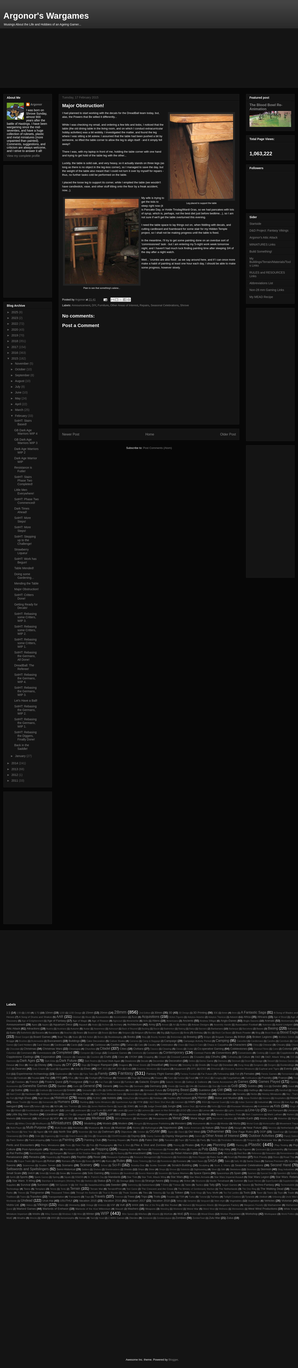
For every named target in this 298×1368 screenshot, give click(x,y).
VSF (112, 1205)
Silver (214, 1169)
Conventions (223, 1052)
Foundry (267, 1077)
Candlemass (257, 1041)
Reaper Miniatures (161, 1153)
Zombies (180, 1217)
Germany (155, 1086)
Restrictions (182, 1157)
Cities (123, 1048)
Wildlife (36, 1213)
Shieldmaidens (112, 1169)
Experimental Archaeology (32, 1073)
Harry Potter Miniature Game (108, 1094)
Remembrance (287, 1153)
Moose (213, 1123)
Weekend (178, 1209)
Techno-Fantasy (264, 1184)
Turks (192, 1196)
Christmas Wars (52, 1048)
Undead (27, 1200)
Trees (131, 1196)
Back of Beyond (130, 1029)
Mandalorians (189, 1114)
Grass (32, 1090)
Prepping (101, 1149)
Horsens (266, 1098)
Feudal (35, 1077)
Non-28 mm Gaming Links (266, 290)
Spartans (252, 1173)
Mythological (152, 1127)
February (21, 415)
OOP (263, 1131)
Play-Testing (281, 1145)
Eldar (77, 1069)
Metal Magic (198, 1118)
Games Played (269, 1081)
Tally (212, 1184)
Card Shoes (43, 1044)
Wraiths (21, 1217)
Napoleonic (170, 1127)
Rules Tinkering (140, 1161)
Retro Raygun (199, 1157)
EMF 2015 (102, 1069)
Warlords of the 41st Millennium (93, 1208)
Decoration (175, 1060)
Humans (64, 1102)
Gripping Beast (178, 1090)
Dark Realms (91, 1061)
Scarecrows (28, 1165)
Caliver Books (117, 1040)
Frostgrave (75, 1081)
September (22, 375)
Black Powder (243, 1032)
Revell (231, 1157)
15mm (89, 1012)
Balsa (192, 1029)
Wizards (156, 1214)
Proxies (194, 1149)
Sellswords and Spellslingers (27, 1169)
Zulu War (214, 1217)
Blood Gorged (22, 1037)
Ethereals (215, 1069)
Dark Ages (27, 1060)
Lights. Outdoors (236, 1110)
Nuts (95, 1132)
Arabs (95, 1025)
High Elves (24, 1098)
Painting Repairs (116, 1140)
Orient (62, 1136)
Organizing (49, 1136)
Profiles (182, 1149)
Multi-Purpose (36, 1127)
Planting (240, 1145)
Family (103, 1073)
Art (174, 1025)
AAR (59, 1016)
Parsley (192, 1140)
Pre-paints (84, 1149)
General (89, 1086)
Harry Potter (83, 1094)
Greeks (71, 1090)
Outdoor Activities (261, 1136)
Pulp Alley (224, 1149)
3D (170, 1012)
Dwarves (20, 1068)
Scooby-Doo (138, 1165)
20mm (103, 1012)
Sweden (116, 1184)
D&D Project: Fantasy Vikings (268, 230)
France (282, 1077)
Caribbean (100, 1044)
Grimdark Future (153, 1090)
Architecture (134, 1024)
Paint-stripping (37, 1140)
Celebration (166, 1044)
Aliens (156, 1020)
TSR (181, 1196)
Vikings (42, 1204)
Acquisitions (150, 1016)
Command (26, 1052)
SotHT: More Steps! (22, 519)
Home (149, 434)
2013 (15, 769)
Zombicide (147, 1218)
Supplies (11, 1184)
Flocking (145, 1077)
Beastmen (93, 1033)
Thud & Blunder (110, 1193)
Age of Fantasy (56, 1020)
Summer (238, 1180)
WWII (53, 1218)
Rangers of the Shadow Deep (81, 1153)
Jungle (172, 1106)
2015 (15, 358)
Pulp (205, 1149)
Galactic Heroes (174, 1082)
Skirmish (266, 1169)
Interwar (277, 1102)
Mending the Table (26, 583)
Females (249, 1073)
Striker (187, 1180)
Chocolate (15, 1049)
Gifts (191, 1086)
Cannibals (284, 1041)
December (158, 1060)
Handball (283, 1090)
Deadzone (130, 1060)
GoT (8, 1090)
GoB (234, 1086)
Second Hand (280, 1165)
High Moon (44, 1098)
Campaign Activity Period (197, 1040)
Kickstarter (263, 1106)
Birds (186, 1032)
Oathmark (108, 1131)
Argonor (36, 104)
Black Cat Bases (223, 1033)
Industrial (263, 1102)
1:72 (36, 1012)
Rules (120, 1161)
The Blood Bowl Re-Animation (265, 107)
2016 (15, 352)
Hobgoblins (143, 1098)
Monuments (199, 1123)
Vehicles (269, 1200)
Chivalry (280, 1044)
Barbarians (217, 1028)
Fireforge (107, 1077)
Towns (270, 1193)
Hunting (84, 1102)
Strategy (174, 1180)
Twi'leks (215, 1196)
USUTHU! (66, 1200)
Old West (194, 1131)
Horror (202, 1098)
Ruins (109, 1161)
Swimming (133, 1185)
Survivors (43, 1184)
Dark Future (68, 1060)
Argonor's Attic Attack (263, 237)
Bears (80, 1032)
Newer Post (70, 434)
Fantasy (125, 1073)
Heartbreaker (225, 1094)
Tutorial (202, 1197)
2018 (15, 341)
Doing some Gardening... (24, 575)
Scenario (67, 1165)
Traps (87, 1197)
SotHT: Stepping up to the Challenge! (25, 540)
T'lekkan (177, 1185)
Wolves (193, 1214)
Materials (26, 1118)
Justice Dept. (188, 1106)
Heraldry (241, 1094)
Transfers (36, 1196)
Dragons (123, 1064)
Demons (222, 1060)
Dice (21, 1064)
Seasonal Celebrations (165, 305)
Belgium (139, 1032)
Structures (200, 1181)
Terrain (75, 1188)
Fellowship (223, 1073)
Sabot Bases (197, 1161)
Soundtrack (129, 1173)
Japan (120, 1106)
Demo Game (206, 1060)
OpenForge (278, 1132)
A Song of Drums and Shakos (35, 1016)
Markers (291, 1114)
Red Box (242, 1153)
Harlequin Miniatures (50, 1094)
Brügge (10, 1040)
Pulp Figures (244, 1149)
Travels (99, 1196)
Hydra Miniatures (103, 1102)
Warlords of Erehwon (56, 1208)
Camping (222, 1040)
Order (38, 1136)
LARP (109, 1110)
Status (101, 1180)
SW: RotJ (79, 1185)
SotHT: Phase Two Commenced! (26, 500)
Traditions (11, 1197)
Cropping (148, 1056)
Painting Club (92, 1140)
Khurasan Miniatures (242, 1106)
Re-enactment (137, 1153)
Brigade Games (224, 1036)
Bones (100, 1037)
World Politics (288, 1214)
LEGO (183, 1110)
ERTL (193, 1069)
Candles (271, 1041)
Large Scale (96, 1110)
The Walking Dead (272, 1188)
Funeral (116, 1082)
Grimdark (134, 1090)
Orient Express (76, 1136)
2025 (15, 312)
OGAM (154, 1131)
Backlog (145, 1029)
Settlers (85, 1169)
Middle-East (266, 1118)
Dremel (174, 1064)
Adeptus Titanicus (217, 1017)
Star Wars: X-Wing (23, 1180)
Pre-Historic (69, 1149)
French (34, 1081)
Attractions (33, 1028)
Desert (248, 1061)
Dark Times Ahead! (21, 510)
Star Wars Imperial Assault (228, 1177)
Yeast (101, 1218)
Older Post (228, 434)
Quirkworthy (276, 1149)
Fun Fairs (104, 1082)
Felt (237, 1073)
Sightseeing (200, 1169)
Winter (90, 1213)
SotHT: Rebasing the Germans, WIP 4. (25, 678)
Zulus (230, 1217)
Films (81, 1077)
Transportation (56, 1196)
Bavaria (40, 1032)
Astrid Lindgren (284, 1024)
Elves (87, 1068)
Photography (106, 1145)
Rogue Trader (24, 1161)
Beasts (105, 1033)
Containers (152, 1052)
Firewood (122, 1077)
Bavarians (54, 1032)
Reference (256, 1153)
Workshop (251, 1213)
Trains (23, 1197)
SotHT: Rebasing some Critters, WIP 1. (25, 643)
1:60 (27, 1012)
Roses (89, 1161)
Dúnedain (228, 1064)
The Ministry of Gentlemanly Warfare (196, 1189)
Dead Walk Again (110, 1060)
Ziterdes (133, 1217)
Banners (203, 1029)
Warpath (119, 1209)
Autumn (74, 1028)
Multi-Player (16, 1128)
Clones (179, 1049)
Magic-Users (147, 1114)
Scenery (86, 1165)
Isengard (11, 1106)
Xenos (82, 1217)
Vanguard (205, 1201)
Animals (269, 1020)
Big (162, 1032)
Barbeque (233, 1029)
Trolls (156, 1196)
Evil (8, 1073)
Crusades (199, 1056)
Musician (120, 1127)
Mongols (138, 1123)
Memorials (142, 1118)
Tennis (53, 1189)
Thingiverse (37, 1192)
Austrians (61, 1029)
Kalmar (203, 1106)
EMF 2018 (117, 1069)
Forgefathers (234, 1077)
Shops (162, 1169)
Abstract (77, 1017)
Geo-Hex (124, 1086)
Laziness (145, 1110)
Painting (68, 1140)
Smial (42, 1173)
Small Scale (13, 1173)
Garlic (76, 1086)
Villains (61, 1205)
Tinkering (157, 1193)
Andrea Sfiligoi (208, 1020)
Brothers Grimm (286, 1037)
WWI (43, 1217)
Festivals (22, 1077)
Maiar (175, 1114)
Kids (277, 1106)
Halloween (269, 1090)
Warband (186, 1205)
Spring (56, 1177)
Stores (138, 1181)
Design (259, 1060)
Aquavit (83, 1024)
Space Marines (180, 1173)
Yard (92, 1218)
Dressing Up (188, 1065)
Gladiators (203, 1086)
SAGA (212, 1161)
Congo (98, 1052)
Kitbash (18, 1110)
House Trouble (19, 1102)
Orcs (25, 1136)
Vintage (89, 1205)
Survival (25, 1184)
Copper (272, 1053)
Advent (234, 1016)
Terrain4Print (114, 1188)
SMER (31, 1173)
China (256, 1045)
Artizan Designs (200, 1024)
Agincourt (117, 1021)
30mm (158, 1012)
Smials (52, 1173)
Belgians (126, 1033)
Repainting (51, 1157)
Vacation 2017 (136, 1200)
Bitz (209, 1033)
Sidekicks (185, 1169)
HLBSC (97, 1098)
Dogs (84, 1065)
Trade (291, 1192)
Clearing (167, 1048)
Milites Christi (25, 1123)
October (20, 369)
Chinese (267, 1044)
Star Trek (132, 1177)
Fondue (181, 1078)
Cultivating (232, 1057)
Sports (24, 1176)
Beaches (68, 1033)
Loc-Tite (68, 1114)
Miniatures (61, 1122)
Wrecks (33, 1218)
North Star (65, 1131)
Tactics (199, 1184)
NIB (50, 1131)
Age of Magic (80, 1020)
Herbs (254, 1094)
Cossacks (67, 1057)
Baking (181, 1029)
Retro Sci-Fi (216, 1157)
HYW (140, 1102)
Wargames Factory (228, 1205)
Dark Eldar (50, 1061)
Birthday (198, 1032)
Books (131, 1036)
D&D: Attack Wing (275, 1056)
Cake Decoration (95, 1040)
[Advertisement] (134, 58)
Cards (74, 1044)
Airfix (145, 1021)
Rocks (9, 1161)
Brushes (23, 1041)
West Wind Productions (262, 1208)
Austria (49, 1029)
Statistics (89, 1181)
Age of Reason (100, 1020)
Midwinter (282, 1118)
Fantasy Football (189, 1074)
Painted (54, 1140)
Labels (47, 1110)
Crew (121, 1056)
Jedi (141, 1106)
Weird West (209, 1209)
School (104, 1165)
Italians (37, 1106)
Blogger (173, 1359)
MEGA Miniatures (123, 1118)
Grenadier (87, 1090)
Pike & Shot (124, 1145)
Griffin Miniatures (115, 1090)
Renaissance (14, 1157)
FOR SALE (204, 1078)
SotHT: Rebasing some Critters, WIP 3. (25, 617)
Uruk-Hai (47, 1200)
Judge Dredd (155, 1106)
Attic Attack (13, 1028)
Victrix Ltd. (12, 1204)
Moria (236, 1123)
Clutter (190, 1049)
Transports (74, 1196)
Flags (134, 1078)
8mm (234, 1013)
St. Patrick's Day (96, 1177)
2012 (15, 775)
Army (152, 1024)
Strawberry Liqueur (21, 551)
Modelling (90, 1123)
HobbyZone (128, 1098)
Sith (223, 1169)
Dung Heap (243, 1065)
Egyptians (64, 1068)
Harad (295, 1090)
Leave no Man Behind (165, 1110)
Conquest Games (117, 1052)
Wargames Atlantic (204, 1205)
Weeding (164, 1209)
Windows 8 (67, 1214)
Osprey (135, 1136)
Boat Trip (62, 1036)
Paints (134, 1140)
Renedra (34, 1157)
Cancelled (242, 1041)
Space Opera (201, 1173)
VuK (122, 1204)
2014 (15, 763)
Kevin (223, 1106)
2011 (15, 780)
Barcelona (247, 1029)
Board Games (42, 1036)
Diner (31, 1065)
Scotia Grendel (158, 1165)
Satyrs (291, 1161)
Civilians (138, 1048)
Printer (170, 1149)
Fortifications (251, 1078)
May (18, 398)
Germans (138, 1086)
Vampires (191, 1201)
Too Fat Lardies (231, 1193)
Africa (247, 1016)
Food (192, 1077)
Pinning (177, 1145)
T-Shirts (165, 1185)
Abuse (88, 1017)
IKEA (204, 1102)
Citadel (105, 1048)
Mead (81, 1118)
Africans (262, 1016)
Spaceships (222, 1173)
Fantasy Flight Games (160, 1073)
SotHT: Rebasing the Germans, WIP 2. (25, 710)
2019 (15, 335)
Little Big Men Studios (24, 1114)
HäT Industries (186, 1094)
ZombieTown (199, 1218)
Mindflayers (41, 1123)
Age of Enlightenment (32, 1021)
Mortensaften (269, 1123)
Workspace (270, 1213)
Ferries (9, 1078)
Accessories (102, 1016)
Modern (123, 1123)
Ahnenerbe (132, 1020)
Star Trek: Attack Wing (154, 1177)
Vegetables (235, 1200)
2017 (15, 347)
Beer (115, 1032)
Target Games (229, 1184)
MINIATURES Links (262, 244)
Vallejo (179, 1201)
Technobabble (288, 1185)
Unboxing (277, 1197)
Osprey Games (153, 1136)
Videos (29, 1205)
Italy (47, 1106)
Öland (181, 1132)
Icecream (179, 1102)
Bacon (156, 1029)
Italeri (27, 1106)
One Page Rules (242, 1131)
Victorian (286, 1200)
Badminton (169, 1029)
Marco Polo (234, 1114)
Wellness (223, 1209)
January (20, 756)
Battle (13, 1032)
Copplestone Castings (20, 1056)
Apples (45, 1025)
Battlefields (26, 1033)
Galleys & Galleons (196, 1081)
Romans (66, 1161)
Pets (92, 1145)
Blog (257, 1032)
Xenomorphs (67, 1217)
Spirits (13, 1177)
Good (291, 1086)
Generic (107, 1086)
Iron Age (289, 1102)
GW (220, 1090)
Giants (182, 1086)
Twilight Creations (232, 1197)
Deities (192, 1061)
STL (114, 1181)
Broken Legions (262, 1036)
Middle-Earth (245, 1118)
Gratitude (43, 1090)
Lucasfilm (131, 1114)
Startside (255, 223)
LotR (94, 1114)
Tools (247, 1192)
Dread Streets (140, 1065)
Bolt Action (88, 1037)
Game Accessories (222, 1081)
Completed (64, 1052)
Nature (209, 1127)
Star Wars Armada (199, 1177)
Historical (61, 1098)
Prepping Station (127, 1149)
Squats (67, 1177)
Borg (144, 1037)
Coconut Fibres (261, 1049)
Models (107, 1123)
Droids (202, 1064)
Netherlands (287, 1127)
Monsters (180, 1123)
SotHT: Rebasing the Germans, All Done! (25, 656)
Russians (181, 1161)
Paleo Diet (151, 1140)
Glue (214, 1086)
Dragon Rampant (101, 1064)
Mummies (78, 1127)
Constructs (137, 1053)
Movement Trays (288, 1123)
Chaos (181, 1045)
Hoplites (171, 1098)
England (165, 1068)
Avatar (86, 1029)
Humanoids (48, 1102)
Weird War (192, 1208)
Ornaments (101, 1136)
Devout (10, 1064)
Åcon (134, 1016)
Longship (81, 1114)
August (20, 381)
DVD (8, 1069)
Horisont (186, 1098)
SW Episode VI (62, 1185)
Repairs (144, 305)
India (232, 1102)
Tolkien (179, 1192)
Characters (239, 1044)
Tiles (145, 1192)
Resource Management (145, 1157)
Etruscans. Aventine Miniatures (239, 1069)
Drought (215, 1065)
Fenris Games (269, 1073)
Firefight (93, 1077)
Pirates (189, 1145)
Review (242, 1157)
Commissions (44, 1052)
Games (243, 1081)
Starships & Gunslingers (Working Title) (61, 1181)
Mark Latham (275, 1114)
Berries (152, 1032)
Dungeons (259, 1065)
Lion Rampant (275, 1110)
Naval (223, 1127)
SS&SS (79, 1177)
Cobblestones (238, 1048)
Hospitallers (280, 1098)
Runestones (166, 1161)
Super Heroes (254, 1181)
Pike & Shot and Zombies (150, 1145)
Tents (63, 1189)
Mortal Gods (252, 1123)
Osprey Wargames (176, 1136)
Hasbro (150, 1094)
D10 (292, 1057)
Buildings (74, 1040)
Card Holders (24, 1044)
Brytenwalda (37, 1041)
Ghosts (171, 1086)
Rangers (58, 1153)
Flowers (159, 1077)
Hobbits (111, 1098)
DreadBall (157, 1064)
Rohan (51, 1161)
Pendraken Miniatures (232, 1140)
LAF (56, 1110)
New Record (12, 1132)
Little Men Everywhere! (24, 491)
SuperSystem (272, 1181)
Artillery (183, 1025)
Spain (237, 1173)
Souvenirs (163, 1173)
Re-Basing (119, 1153)
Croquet (162, 1057)
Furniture (103, 305)
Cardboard (60, 1044)
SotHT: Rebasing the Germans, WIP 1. (25, 723)
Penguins (251, 1140)
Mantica (220, 1114)
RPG (98, 1161)
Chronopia (74, 1048)
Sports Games (41, 1177)
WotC (9, 1217)
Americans (172, 1020)
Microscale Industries (222, 1118)
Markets (10, 1118)
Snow (63, 1173)
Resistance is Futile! (23, 469)
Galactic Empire (149, 1081)
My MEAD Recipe (261, 297)
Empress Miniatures (146, 1069)
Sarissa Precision (274, 1161)
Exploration (61, 1073)
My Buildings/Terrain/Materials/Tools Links (270, 262)
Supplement (289, 1181)
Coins (275, 1049)
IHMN (191, 1102)
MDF (56, 1118)
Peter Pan (81, 1145)
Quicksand (261, 1149)
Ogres (171, 1132)
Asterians (267, 1025)
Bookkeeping (115, 1036)
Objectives (127, 1131)
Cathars (130, 1045)
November (22, 363)
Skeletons (235, 1169)
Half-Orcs (237, 1090)
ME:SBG (68, 1118)
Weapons (150, 1208)
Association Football (246, 1024)
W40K (135, 1205)
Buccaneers (54, 1040)
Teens (27, 1188)
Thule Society (130, 1192)
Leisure (194, 1110)
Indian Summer (246, 1102)
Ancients (188, 1020)
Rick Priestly (260, 1157)
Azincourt (113, 1029)
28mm (120, 1012)
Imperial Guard (218, 1102)
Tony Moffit (212, 1192)
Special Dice (267, 1173)
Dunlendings (287, 1064)
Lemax (206, 1110)
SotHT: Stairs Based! (23, 422)
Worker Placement (230, 1213)
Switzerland (148, 1184)
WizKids (168, 1213)
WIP (105, 1213)
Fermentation (288, 1074)
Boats (75, 1037)
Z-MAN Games (116, 1217)
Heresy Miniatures (272, 1094)
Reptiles (82, 1157)
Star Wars (177, 1176)
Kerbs (214, 1106)
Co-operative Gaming (210, 1048)
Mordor (225, 1123)
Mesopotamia (160, 1118)
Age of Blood (280, 1017)
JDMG (130, 1106)
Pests (68, 1145)
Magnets (163, 1114)
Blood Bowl (270, 1033)
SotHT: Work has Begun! (25, 560)
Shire (152, 1169)
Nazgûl (238, 1127)
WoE (180, 1213)
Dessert (271, 1061)
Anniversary (287, 1020)
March (19, 410)
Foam (170, 1078)
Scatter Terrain (47, 1165)
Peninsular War (268, 1140)
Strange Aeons (154, 1180)
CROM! (133, 1056)
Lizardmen (51, 1114)
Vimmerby (74, 1205)
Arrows (165, 1025)
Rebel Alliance (183, 1153)
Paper (182, 1140)
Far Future (207, 1073)
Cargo (86, 1044)
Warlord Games (26, 1208)
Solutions (114, 1173)
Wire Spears (128, 1214)
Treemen (119, 1197)
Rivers (276, 1157)
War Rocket (171, 1205)
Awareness (99, 1029)
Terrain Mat (96, 1188)
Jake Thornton (70, 1106)
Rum (154, 1161)
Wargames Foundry (254, 1205)
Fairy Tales (88, 1074)
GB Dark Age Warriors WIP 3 (25, 441)
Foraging (218, 1078)
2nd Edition (144, 1013)
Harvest (130, 1094)
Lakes (68, 1110)
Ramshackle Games (39, 1153)
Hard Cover (15, 1094)
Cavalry (152, 1044)
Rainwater (293, 1149)
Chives (294, 1045)
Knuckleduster (33, 1110)
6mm (224, 1012)
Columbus (11, 1053)
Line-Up (254, 1110)
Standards (114, 1176)
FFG (59, 1077)
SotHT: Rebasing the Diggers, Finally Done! (25, 735)
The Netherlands (228, 1188)
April (18, 404)
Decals (144, 1060)
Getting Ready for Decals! (26, 606)
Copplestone (287, 1052)
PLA (203, 1145)
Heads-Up (205, 1094)
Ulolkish (263, 1196)
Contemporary (173, 1052)
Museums (94, 1127)
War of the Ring (152, 1205)
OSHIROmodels (119, 1136)
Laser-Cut (133, 1110)
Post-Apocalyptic (32, 1149)
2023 (15, 318)
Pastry (214, 1140)
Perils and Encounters (20, 1145)
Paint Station (17, 1140)
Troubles (171, 1197)
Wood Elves (207, 1213)
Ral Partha (16, 1153)
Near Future (254, 1127)
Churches (90, 1048)
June (18, 392)
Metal (176, 1118)
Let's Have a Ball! (25, 700)
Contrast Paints (202, 1052)
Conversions (245, 1052)
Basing (273, 1028)
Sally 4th (238, 1161)
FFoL (71, 1077)
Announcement (81, 305)
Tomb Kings (196, 1193)
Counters (94, 1057)
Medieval (98, 1118)
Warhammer (274, 1205)
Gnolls (224, 1086)
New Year (28, 1132)
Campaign (170, 1040)
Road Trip (289, 1157)
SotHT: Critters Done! (24, 596)
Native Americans (192, 1128)
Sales (227, 1161)
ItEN (56, 1106)
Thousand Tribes (60, 1192)
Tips (168, 1193)
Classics (154, 1049)
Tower (260, 1193)
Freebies (20, 1081)
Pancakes (169, 1140)
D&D (257, 1056)
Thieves (21, 1193)
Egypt (52, 1069)
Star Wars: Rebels (287, 1176)
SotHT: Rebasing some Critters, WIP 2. (25, 630)
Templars (40, 1188)
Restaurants (167, 1157)
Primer (144, 1149)
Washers (133, 1208)
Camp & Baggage (151, 1041)
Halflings (254, 1090)
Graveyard (57, 1090)
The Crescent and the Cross (157, 1188)
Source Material (146, 1173)
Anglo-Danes (228, 1020)
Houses (34, 1102)
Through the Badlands (87, 1193)
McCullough (43, 1118)
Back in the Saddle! (21, 746)
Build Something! (260, 251)
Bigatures (175, 1033)
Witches (142, 1213)
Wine (79, 1214)
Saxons (11, 1165)
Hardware (30, 1094)
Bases (259, 1028)
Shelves (97, 1169)
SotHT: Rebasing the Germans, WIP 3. (25, 691)
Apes (34, 1024)
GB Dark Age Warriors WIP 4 (25, 431)
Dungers (272, 1065)
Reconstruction (208, 1153)
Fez (47, 1077)
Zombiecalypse (164, 1218)
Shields (128, 1169)
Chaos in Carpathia (217, 1044)
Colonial (287, 1048)
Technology (12, 1188)
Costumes (81, 1057)
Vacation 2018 (161, 1200)
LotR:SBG (114, 1114)
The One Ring (249, 1189)
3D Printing (200, 1012)
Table (188, 1184)
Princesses (157, 1149)
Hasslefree (164, 1094)
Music (107, 1127)
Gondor (276, 1086)
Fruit (91, 1081)
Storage (124, 1180)
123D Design (75, 1013)
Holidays (158, 1098)
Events (288, 1068)
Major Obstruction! (26, 589)
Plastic (254, 1144)
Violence (102, 1205)
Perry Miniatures (50, 1145)
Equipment (180, 1068)
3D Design (184, 1013)
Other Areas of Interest (124, 305)
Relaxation (271, 1153)
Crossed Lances (180, 1056)
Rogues (39, 1161)
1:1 (8, 1012)
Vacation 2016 (112, 1200)
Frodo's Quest (53, 1081)
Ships (141, 1169)
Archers (106, 1025)
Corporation (48, 1056)
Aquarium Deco (62, 1024)
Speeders (281, 1173)
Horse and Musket (226, 1098)
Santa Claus (253, 1161)
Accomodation (120, 1017)
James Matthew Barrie (102, 1106)
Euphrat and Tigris (269, 1068)
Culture (246, 1056)
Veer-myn (219, 1200)
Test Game (131, 1189)
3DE (215, 1013)
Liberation (219, 1110)
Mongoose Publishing (158, 1123)
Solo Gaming (96, 1173)
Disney (42, 1064)
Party (203, 1140)
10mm (49, 1012)
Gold (266, 1086)
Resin (96, 1157)
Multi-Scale (61, 1127)
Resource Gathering (118, 1157)
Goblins (252, 1086)
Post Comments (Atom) (157, 447)
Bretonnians (176, 1037)
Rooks (78, 1161)
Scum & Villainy (222, 1165)
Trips (144, 1196)
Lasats (120, 1110)
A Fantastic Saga (253, 1012)
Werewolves (238, 1209)
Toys (280, 1192)
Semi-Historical (66, 1169)
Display (57, 1064)
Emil (128, 1068)
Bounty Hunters (158, 1037)
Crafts (107, 1056)
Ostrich (198, 1136)
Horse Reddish (251, 1098)
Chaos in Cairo (195, 1045)
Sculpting (204, 1165)
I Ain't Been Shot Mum (160, 1102)
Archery (118, 1024)
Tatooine (246, 1185)
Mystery (136, 1128)
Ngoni (40, 1131)
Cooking (260, 1053)
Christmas (30, 1048)
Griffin (99, 1090)
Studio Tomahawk (219, 1180)
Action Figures (176, 1017)
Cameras (133, 1041)
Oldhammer (215, 1131)
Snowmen (76, 1173)
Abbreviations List (261, 283)
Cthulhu (216, 1056)
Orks (90, 1136)
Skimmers (251, 1169)
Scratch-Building (182, 1165)
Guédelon (205, 1090)
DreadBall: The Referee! (24, 667)
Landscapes (80, 1110)
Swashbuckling (96, 1184)
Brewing (192, 1036)
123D (62, 1013)
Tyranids (250, 1196)
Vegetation (254, 1200)
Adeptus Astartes (196, 1017)
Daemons (11, 1061)
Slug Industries (286, 1169)
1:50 (19, 1013)
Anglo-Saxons (251, 1020)
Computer (85, 1053)
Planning (219, 1145)
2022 (15, 323)
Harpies (68, 1094)
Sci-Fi (116, 1165)
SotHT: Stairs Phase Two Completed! (23, 480)
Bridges (207, 1037)
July (18, 386)
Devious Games (287, 1061)
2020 (15, 329)
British (241, 1036)
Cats (140, 1044)
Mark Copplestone (254, 1114)
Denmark (236, 1061)
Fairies (75, 1074)
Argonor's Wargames (46, 15)
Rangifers (105, 1153)
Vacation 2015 (88, 1200)
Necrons (272, 1128)
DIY (94, 305)
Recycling (228, 1153)
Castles (115, 1044)
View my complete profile (23, 155)
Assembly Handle (222, 1025)
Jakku (84, 1106)
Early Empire (39, 1069)
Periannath (288, 1140)
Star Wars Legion (258, 1176)
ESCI (203, 1068)
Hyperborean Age (124, 1102)
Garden (61, 1086)
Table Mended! (24, 568)
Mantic (206, 1114)
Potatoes (54, 1149)
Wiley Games (51, 1214)
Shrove (184, 305)
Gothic (19, 1090)
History (82, 1098)
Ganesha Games (34, 1086)
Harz (140, 1094)
